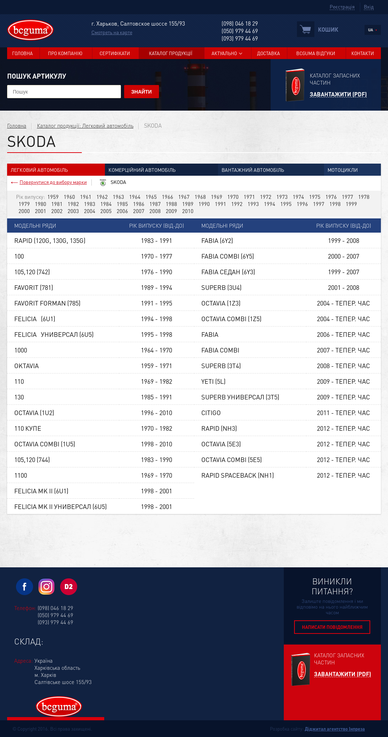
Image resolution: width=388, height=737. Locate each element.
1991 (220, 203)
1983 (89, 203)
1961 (85, 196)
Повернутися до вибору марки (53, 182)
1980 (40, 203)
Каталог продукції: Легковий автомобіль (85, 125)
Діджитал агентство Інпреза (335, 729)
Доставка (268, 53)
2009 (171, 210)
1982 (73, 203)
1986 (138, 203)
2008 (155, 210)
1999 (351, 203)
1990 (204, 203)
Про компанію (65, 53)
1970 (233, 196)
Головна (22, 53)
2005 (106, 210)
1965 (151, 196)
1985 (122, 203)
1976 (331, 196)
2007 (138, 210)
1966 (167, 196)
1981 (57, 203)
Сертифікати (115, 53)
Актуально (224, 53)
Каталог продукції (170, 53)
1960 (69, 196)
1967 (184, 196)
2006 (122, 210)
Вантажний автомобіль (253, 169)
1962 (102, 196)
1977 (347, 196)
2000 (24, 210)
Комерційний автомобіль (142, 169)
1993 (253, 203)
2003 (73, 210)
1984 (106, 203)
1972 (265, 196)
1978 (364, 196)
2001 (40, 210)
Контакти (362, 53)
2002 (57, 210)
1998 (335, 203)
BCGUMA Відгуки (315, 53)
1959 (53, 196)
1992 (237, 203)
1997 (318, 203)
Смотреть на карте (111, 32)
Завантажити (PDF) (338, 94)
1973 (282, 196)
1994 (269, 203)
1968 (200, 196)
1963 (118, 196)
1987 (155, 203)
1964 (134, 196)
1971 (249, 196)
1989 (187, 203)
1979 (24, 203)
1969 (216, 196)
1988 (171, 203)
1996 (302, 203)
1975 (314, 196)
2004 (89, 210)
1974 (298, 196)
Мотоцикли (343, 169)
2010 (187, 210)
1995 (286, 203)
